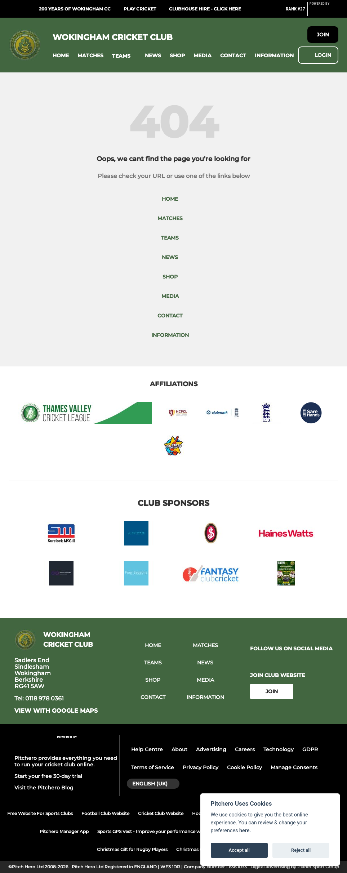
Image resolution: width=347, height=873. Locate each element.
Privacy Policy (200, 767)
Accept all (239, 850)
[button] (60, 56)
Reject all (301, 850)
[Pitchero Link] (324, 12)
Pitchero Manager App (64, 831)
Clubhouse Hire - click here (205, 9)
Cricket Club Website (160, 813)
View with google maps (56, 710)
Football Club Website (105, 813)
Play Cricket (140, 9)
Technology (278, 749)
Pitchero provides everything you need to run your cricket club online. (65, 761)
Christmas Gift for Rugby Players (132, 849)
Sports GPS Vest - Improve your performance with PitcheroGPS (166, 831)
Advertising (211, 749)
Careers (245, 749)
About (179, 749)
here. (245, 831)
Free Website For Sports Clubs (40, 813)
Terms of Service (152, 767)
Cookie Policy (244, 767)
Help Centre (147, 749)
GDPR (310, 749)
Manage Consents (294, 767)
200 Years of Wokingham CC (75, 9)
